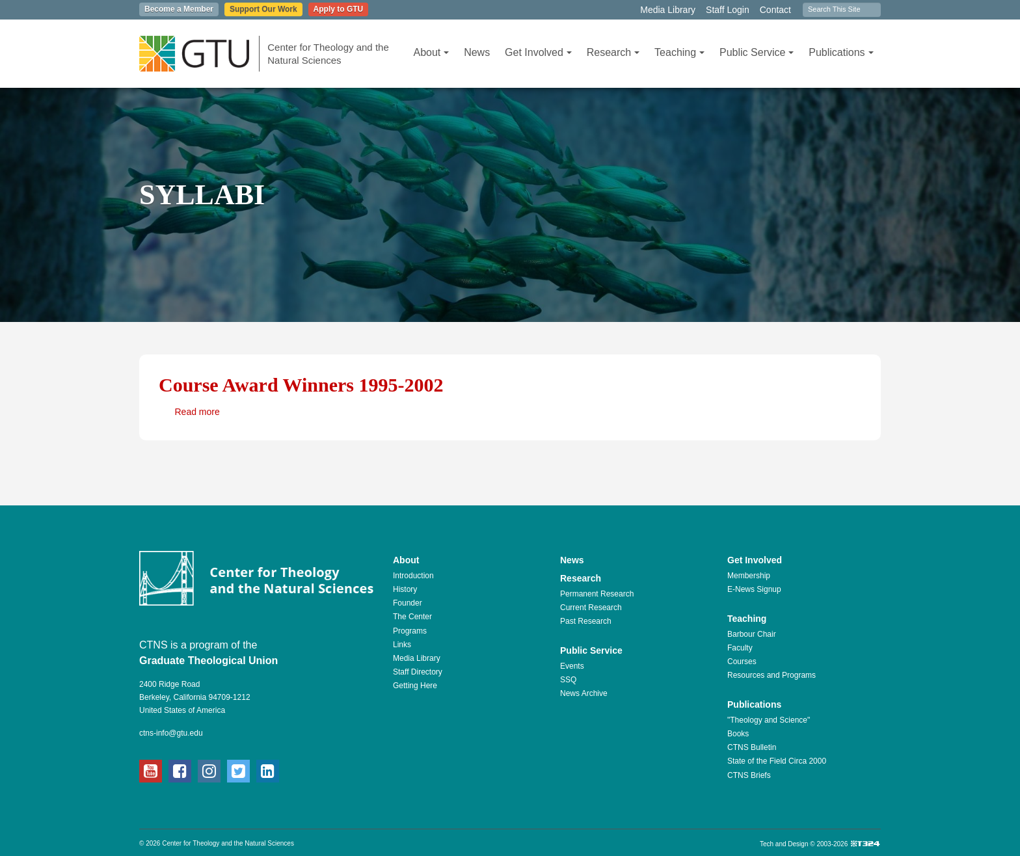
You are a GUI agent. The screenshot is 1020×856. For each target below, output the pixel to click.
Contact (775, 10)
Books (738, 733)
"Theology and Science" (768, 720)
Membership (748, 575)
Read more (197, 412)
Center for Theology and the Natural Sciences (328, 54)
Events (572, 666)
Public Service (756, 52)
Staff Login (727, 10)
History (405, 589)
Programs (410, 630)
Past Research (585, 621)
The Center (412, 616)
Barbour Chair (751, 634)
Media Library (667, 10)
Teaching (679, 52)
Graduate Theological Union (208, 660)
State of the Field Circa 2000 (776, 761)
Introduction (413, 575)
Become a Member (178, 9)
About (431, 52)
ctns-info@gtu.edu (171, 733)
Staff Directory (417, 671)
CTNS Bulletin (751, 747)
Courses (742, 661)
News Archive (584, 693)
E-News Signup (754, 589)
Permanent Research (597, 593)
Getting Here (415, 685)
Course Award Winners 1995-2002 (301, 384)
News (477, 52)
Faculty (740, 647)
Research (613, 52)
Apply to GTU (339, 9)
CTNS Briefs (749, 775)
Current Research (591, 607)
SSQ (568, 679)
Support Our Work (263, 9)
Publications (841, 52)
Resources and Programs (771, 675)
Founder (407, 603)
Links (402, 644)
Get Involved (538, 52)
